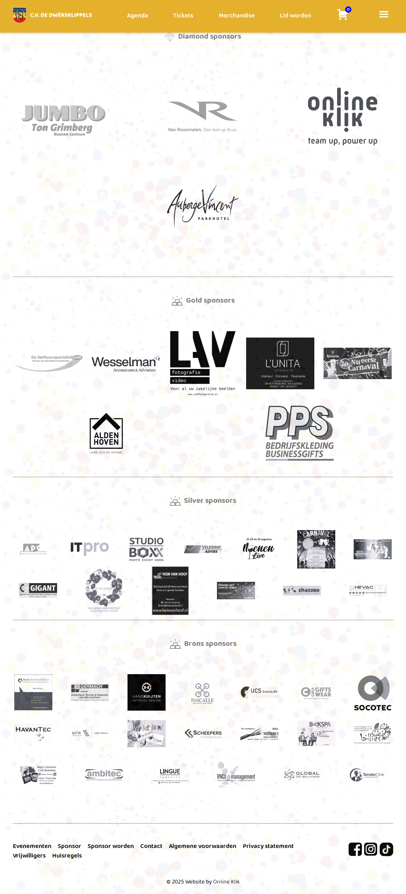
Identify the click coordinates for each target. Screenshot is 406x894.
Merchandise (237, 15)
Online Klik (226, 882)
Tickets (183, 15)
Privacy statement (268, 846)
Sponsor (69, 846)
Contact (151, 846)
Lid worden (295, 15)
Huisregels (67, 855)
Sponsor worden (111, 846)
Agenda (137, 15)
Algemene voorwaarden (202, 846)
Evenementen (32, 846)
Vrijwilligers (29, 855)
